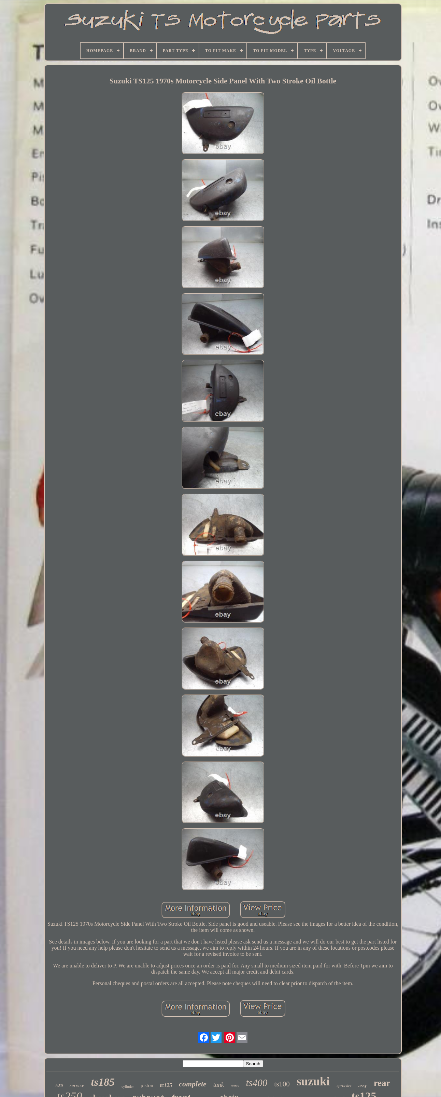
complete (193, 1084)
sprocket (344, 1085)
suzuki (313, 1081)
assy (362, 1085)
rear (382, 1083)
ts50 (59, 1085)
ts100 (282, 1084)
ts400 (257, 1082)
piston (147, 1085)
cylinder (128, 1086)
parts (235, 1085)
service (77, 1085)
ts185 (103, 1082)
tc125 (166, 1085)
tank (218, 1084)
